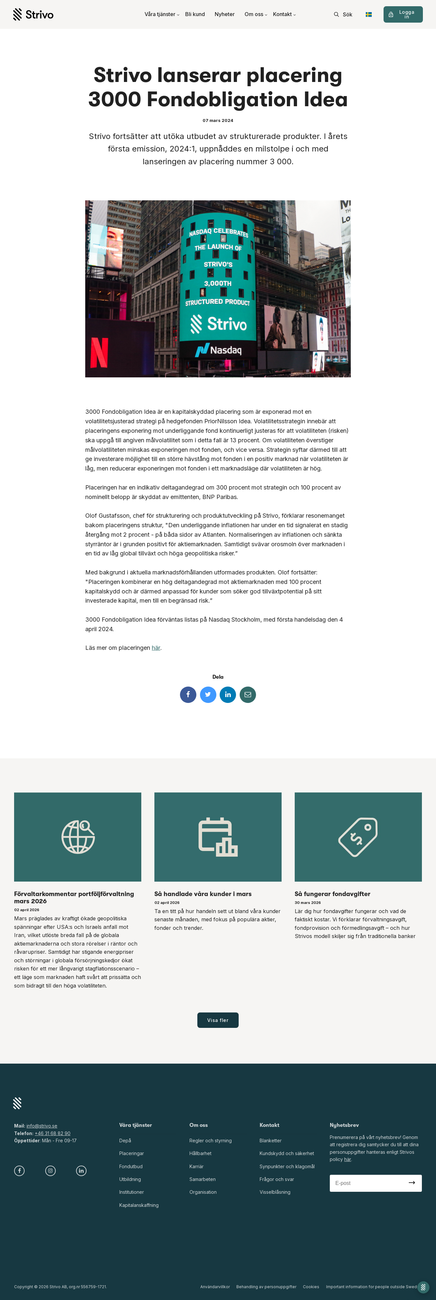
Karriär (196, 1166)
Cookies (311, 1287)
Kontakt (284, 14)
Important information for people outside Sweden (374, 1287)
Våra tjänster (162, 14)
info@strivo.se (42, 1126)
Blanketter (271, 1140)
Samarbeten (202, 1179)
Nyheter (225, 14)
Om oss (256, 14)
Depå (125, 1140)
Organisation (203, 1192)
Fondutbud (131, 1166)
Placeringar (131, 1153)
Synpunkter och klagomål (287, 1166)
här (156, 647)
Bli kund (195, 14)
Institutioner (131, 1192)
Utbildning (130, 1179)
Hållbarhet (200, 1153)
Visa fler (217, 1020)
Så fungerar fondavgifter (332, 894)
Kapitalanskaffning (139, 1205)
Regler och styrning (210, 1140)
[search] (343, 14)
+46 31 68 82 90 (52, 1133)
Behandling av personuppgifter (267, 1287)
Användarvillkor (215, 1287)
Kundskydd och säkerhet (287, 1153)
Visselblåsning (275, 1192)
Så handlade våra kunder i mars (203, 894)
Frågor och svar (277, 1179)
